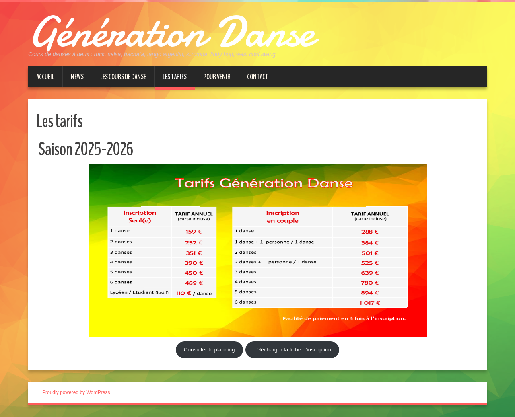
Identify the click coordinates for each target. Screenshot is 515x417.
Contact (257, 77)
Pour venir (217, 77)
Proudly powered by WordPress (76, 392)
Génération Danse (171, 32)
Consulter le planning (209, 350)
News (77, 77)
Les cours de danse (123, 77)
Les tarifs (175, 77)
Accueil (45, 77)
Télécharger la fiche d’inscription (292, 350)
